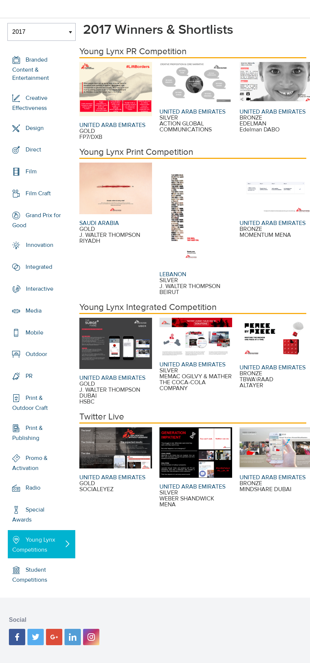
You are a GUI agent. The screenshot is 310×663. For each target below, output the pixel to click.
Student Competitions (29, 575)
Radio (33, 487)
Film (31, 171)
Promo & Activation (29, 463)
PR (29, 376)
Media (34, 310)
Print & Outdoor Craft (30, 403)
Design (35, 127)
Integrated (39, 267)
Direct (33, 149)
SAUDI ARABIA (99, 223)
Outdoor (36, 354)
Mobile (34, 332)
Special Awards (28, 514)
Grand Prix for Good (36, 220)
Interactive (39, 289)
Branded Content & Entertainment (30, 69)
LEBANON (172, 274)
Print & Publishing (27, 433)
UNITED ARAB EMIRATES (112, 125)
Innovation (39, 245)
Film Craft (38, 193)
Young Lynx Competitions (33, 544)
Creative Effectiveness (29, 103)
